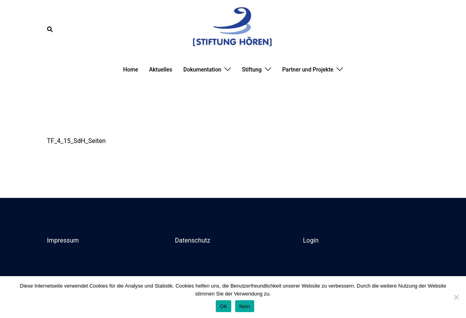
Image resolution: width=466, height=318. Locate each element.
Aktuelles (160, 69)
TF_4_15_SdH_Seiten (76, 141)
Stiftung (252, 69)
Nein (244, 306)
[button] (50, 29)
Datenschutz (192, 240)
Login (310, 240)
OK (223, 306)
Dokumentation (202, 69)
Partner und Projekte (307, 69)
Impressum (63, 240)
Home (130, 69)
